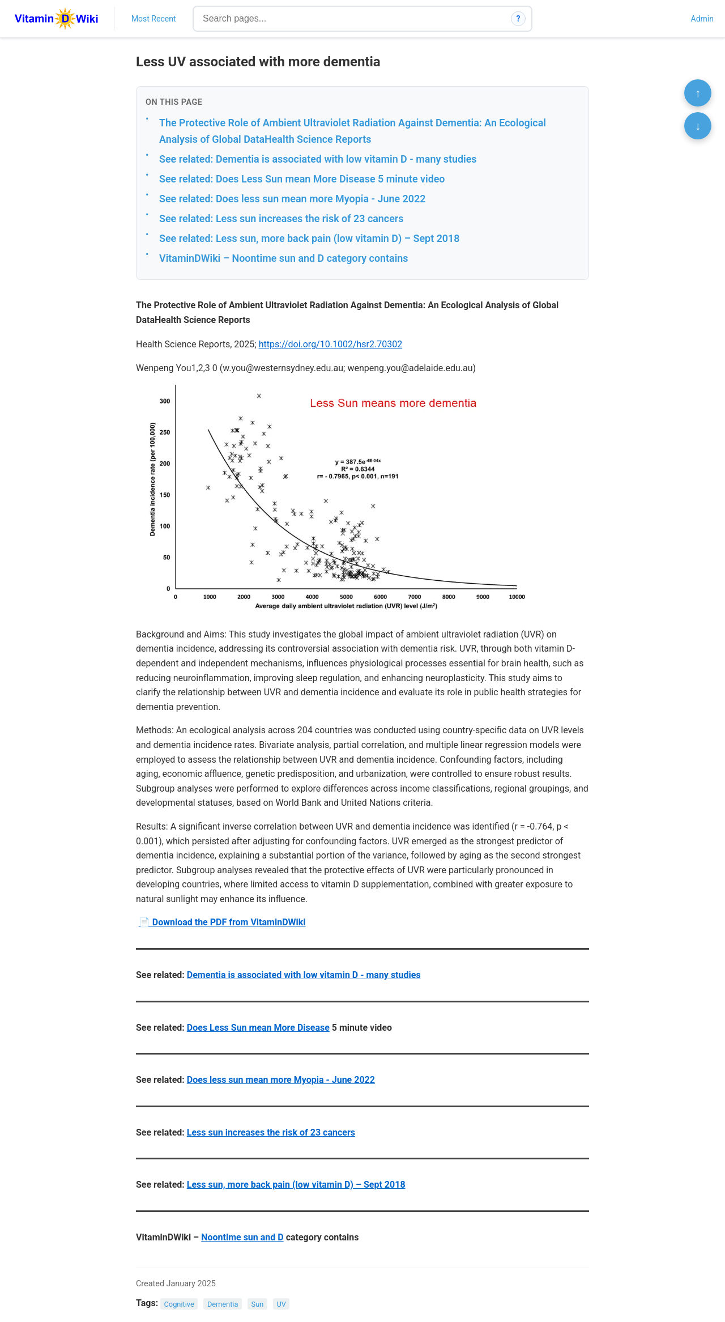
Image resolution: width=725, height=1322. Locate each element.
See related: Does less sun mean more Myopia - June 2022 (292, 199)
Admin (702, 18)
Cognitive (179, 1303)
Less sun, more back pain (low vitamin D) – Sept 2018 (296, 1184)
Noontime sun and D (242, 1237)
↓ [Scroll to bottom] (698, 126)
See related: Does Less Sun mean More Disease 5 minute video (302, 179)
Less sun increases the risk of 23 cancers (271, 1132)
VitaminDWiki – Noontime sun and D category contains (283, 258)
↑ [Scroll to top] (698, 93)
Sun (257, 1303)
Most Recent (153, 18)
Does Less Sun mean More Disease (258, 1027)
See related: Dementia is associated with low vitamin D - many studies (318, 159)
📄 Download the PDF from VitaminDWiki (222, 922)
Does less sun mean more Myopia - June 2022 (281, 1079)
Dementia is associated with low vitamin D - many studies (304, 975)
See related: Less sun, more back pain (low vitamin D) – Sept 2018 (309, 238)
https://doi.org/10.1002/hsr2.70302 (331, 344)
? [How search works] (519, 18)
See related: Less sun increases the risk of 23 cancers (281, 218)
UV (280, 1303)
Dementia (222, 1303)
